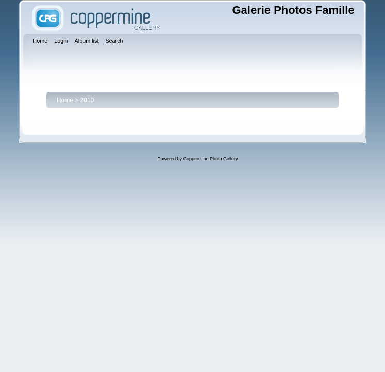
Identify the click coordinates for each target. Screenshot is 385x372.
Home (65, 100)
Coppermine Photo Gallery (210, 158)
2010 (87, 100)
